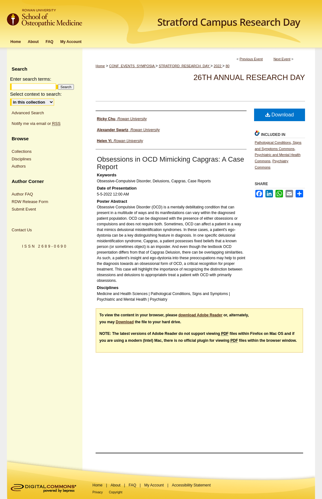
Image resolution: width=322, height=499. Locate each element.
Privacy (97, 492)
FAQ (132, 485)
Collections (22, 151)
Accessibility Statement (191, 485)
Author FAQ (22, 194)
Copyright (115, 492)
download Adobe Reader (200, 315)
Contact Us (22, 230)
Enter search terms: (30, 79)
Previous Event (251, 59)
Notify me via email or (36, 123)
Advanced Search (28, 112)
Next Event (282, 59)
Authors (19, 166)
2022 (218, 66)
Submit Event (24, 209)
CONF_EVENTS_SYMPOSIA (132, 66)
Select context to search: (36, 94)
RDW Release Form (30, 201)
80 (227, 66)
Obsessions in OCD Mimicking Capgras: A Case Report (170, 163)
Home (100, 66)
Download (279, 114)
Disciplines (21, 159)
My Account (154, 485)
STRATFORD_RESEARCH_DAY (184, 66)
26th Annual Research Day (249, 77)
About (115, 485)
